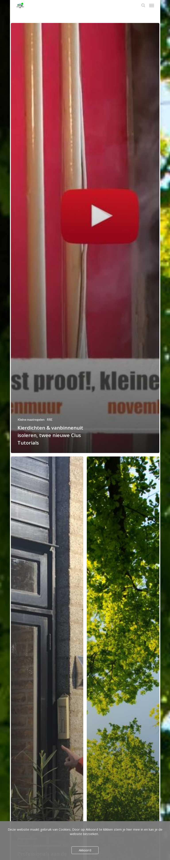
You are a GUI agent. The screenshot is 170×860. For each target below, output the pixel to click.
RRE (49, 419)
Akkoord (85, 850)
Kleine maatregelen (30, 419)
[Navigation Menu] (151, 5)
